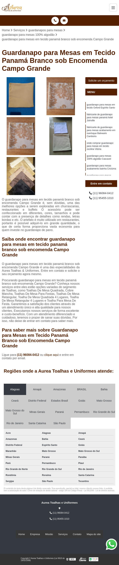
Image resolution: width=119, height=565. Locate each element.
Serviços (63, 534)
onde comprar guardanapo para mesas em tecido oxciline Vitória (100, 150)
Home (21, 534)
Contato (77, 534)
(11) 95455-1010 (101, 198)
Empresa (35, 534)
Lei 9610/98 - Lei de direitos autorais (99, 491)
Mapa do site (94, 534)
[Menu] (113, 7)
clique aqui (51, 355)
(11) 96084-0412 (28, 355)
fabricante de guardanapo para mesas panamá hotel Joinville (100, 119)
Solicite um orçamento (101, 80)
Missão (49, 534)
